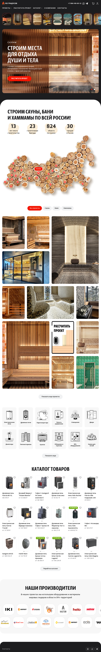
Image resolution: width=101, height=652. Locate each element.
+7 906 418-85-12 (74, 3)
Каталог (37, 8)
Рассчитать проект (22, 8)
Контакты (62, 8)
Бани (56, 208)
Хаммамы (67, 208)
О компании (50, 8)
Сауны (47, 208)
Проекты (6, 8)
